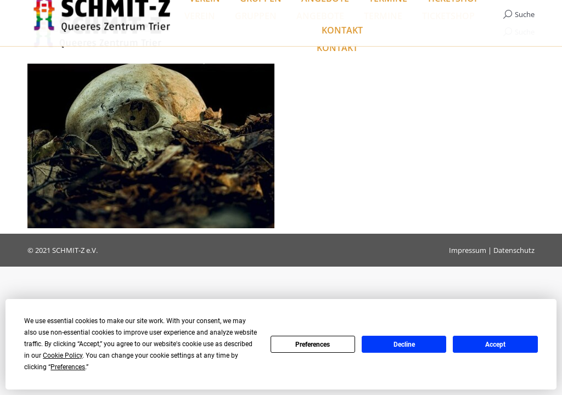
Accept (495, 344)
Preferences (312, 344)
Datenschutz (514, 250)
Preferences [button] (67, 367)
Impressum (467, 250)
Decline (404, 344)
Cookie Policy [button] (62, 355)
